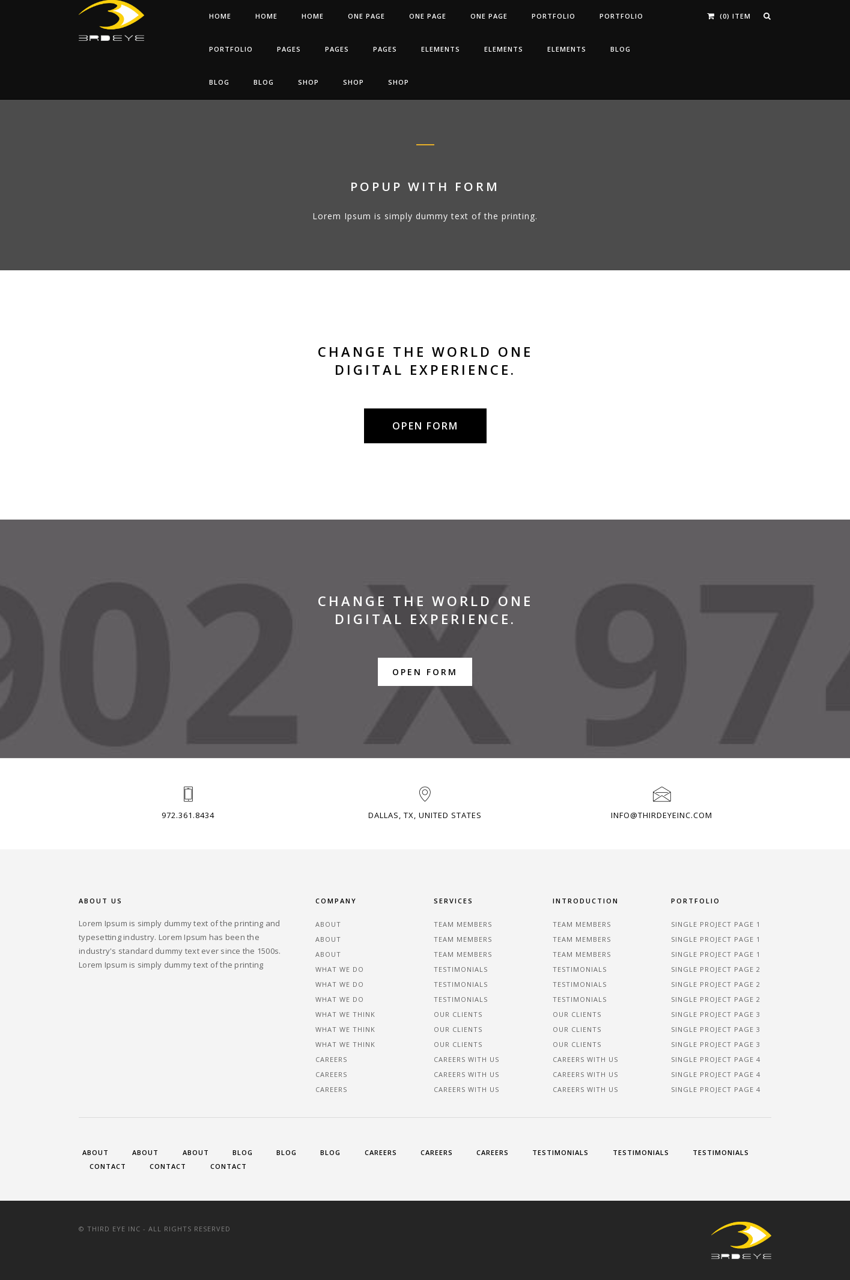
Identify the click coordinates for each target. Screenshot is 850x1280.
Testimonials (461, 969)
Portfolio (553, 15)
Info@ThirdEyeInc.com (661, 815)
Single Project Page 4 (715, 1059)
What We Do (339, 969)
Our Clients (458, 1014)
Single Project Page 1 (715, 924)
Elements (440, 48)
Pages (289, 48)
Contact (108, 1166)
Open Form (425, 672)
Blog (620, 48)
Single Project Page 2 (715, 969)
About (328, 924)
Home (220, 15)
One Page (366, 15)
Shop (308, 81)
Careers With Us (466, 1059)
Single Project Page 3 (715, 1014)
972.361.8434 (188, 815)
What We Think (345, 1014)
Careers (331, 1059)
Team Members (463, 924)
